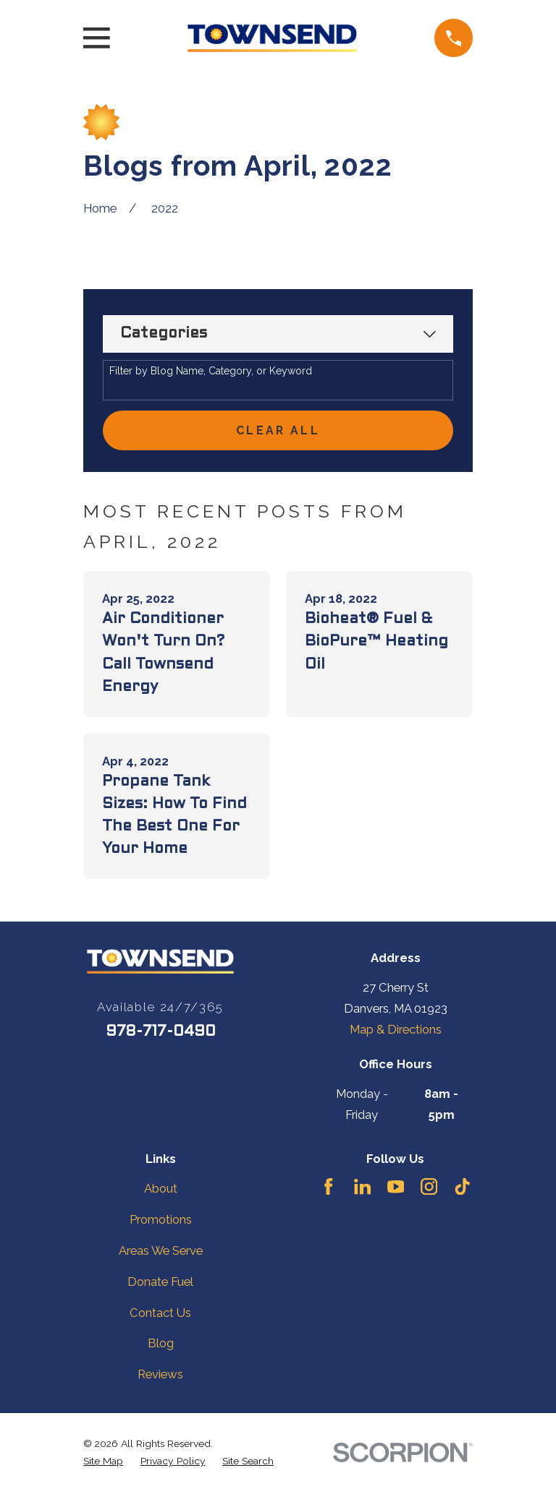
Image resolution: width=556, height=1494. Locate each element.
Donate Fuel (160, 1283)
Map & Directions (396, 1031)
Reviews (160, 1376)
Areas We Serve (161, 1252)
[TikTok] (462, 1188)
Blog (161, 1346)
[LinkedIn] (362, 1188)
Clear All (278, 431)
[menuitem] (103, 1463)
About (160, 1190)
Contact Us (160, 1315)
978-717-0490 (161, 1034)
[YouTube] (395, 1188)
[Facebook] (328, 1188)
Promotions (161, 1221)
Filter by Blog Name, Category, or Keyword (210, 371)
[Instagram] (429, 1188)
